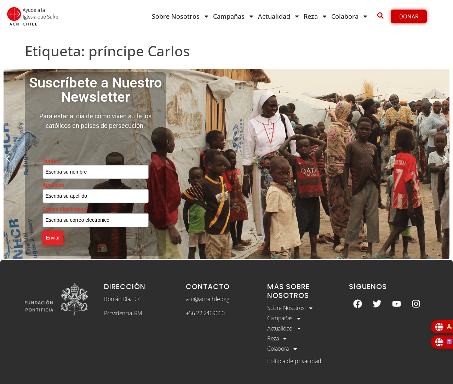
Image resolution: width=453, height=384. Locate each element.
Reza (316, 16)
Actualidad (279, 16)
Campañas (233, 16)
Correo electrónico (65, 209)
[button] (8, 158)
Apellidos (53, 184)
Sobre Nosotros (181, 16)
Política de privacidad (294, 361)
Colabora (349, 16)
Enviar (53, 238)
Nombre (51, 160)
